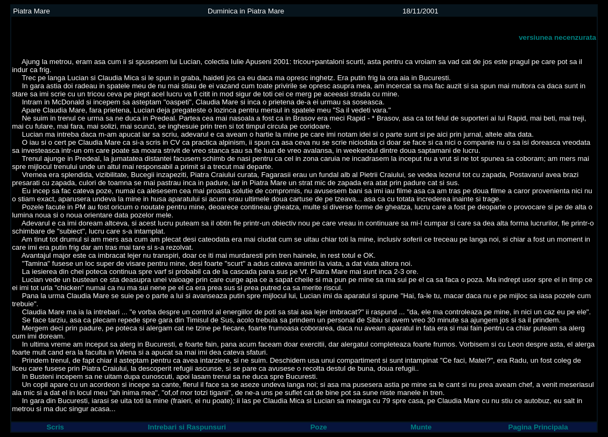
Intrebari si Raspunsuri (187, 427)
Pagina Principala (538, 427)
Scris (55, 427)
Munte (421, 427)
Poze (318, 427)
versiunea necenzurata (557, 37)
